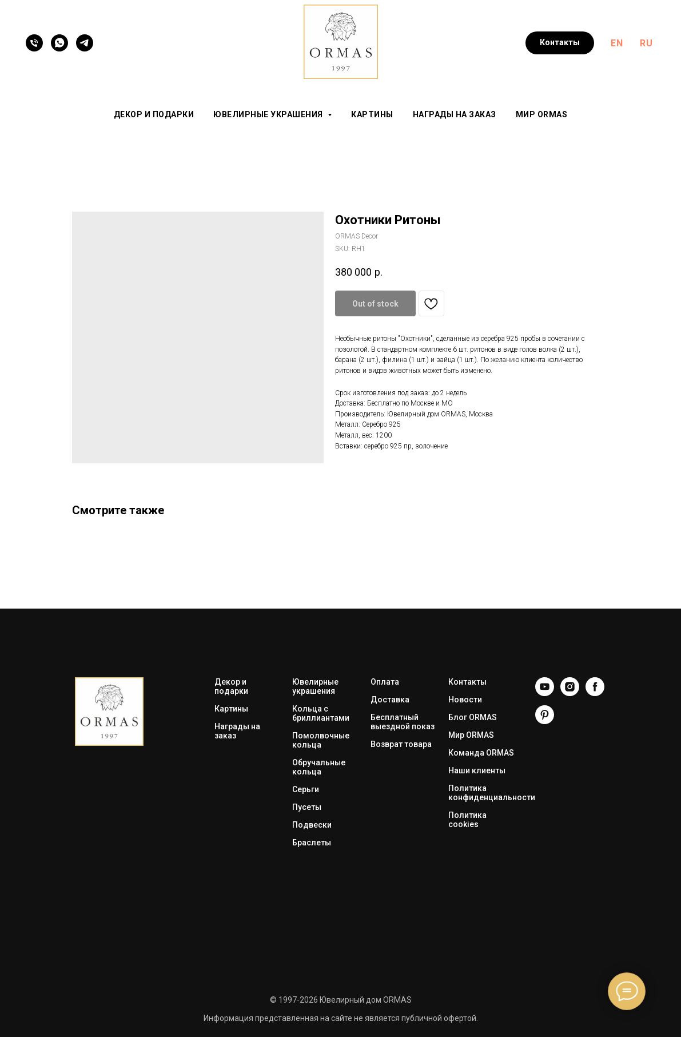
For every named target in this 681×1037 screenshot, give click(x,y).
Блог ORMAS (472, 717)
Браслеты (311, 842)
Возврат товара (401, 744)
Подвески (312, 824)
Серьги (305, 789)
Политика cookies (467, 819)
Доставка (390, 699)
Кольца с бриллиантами (320, 713)
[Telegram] (84, 42)
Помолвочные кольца (320, 740)
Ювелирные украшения (315, 686)
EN (617, 43)
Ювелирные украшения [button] (269, 114)
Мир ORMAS (542, 114)
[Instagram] (569, 693)
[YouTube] (544, 693)
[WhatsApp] (59, 42)
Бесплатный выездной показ (403, 722)
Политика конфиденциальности (491, 793)
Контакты (467, 681)
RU (646, 43)
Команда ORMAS (481, 752)
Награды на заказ (454, 114)
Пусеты (306, 807)
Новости (465, 699)
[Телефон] (34, 42)
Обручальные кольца (318, 767)
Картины (372, 114)
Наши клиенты (476, 770)
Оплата (385, 681)
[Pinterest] (544, 721)
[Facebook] (595, 693)
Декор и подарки (154, 114)
